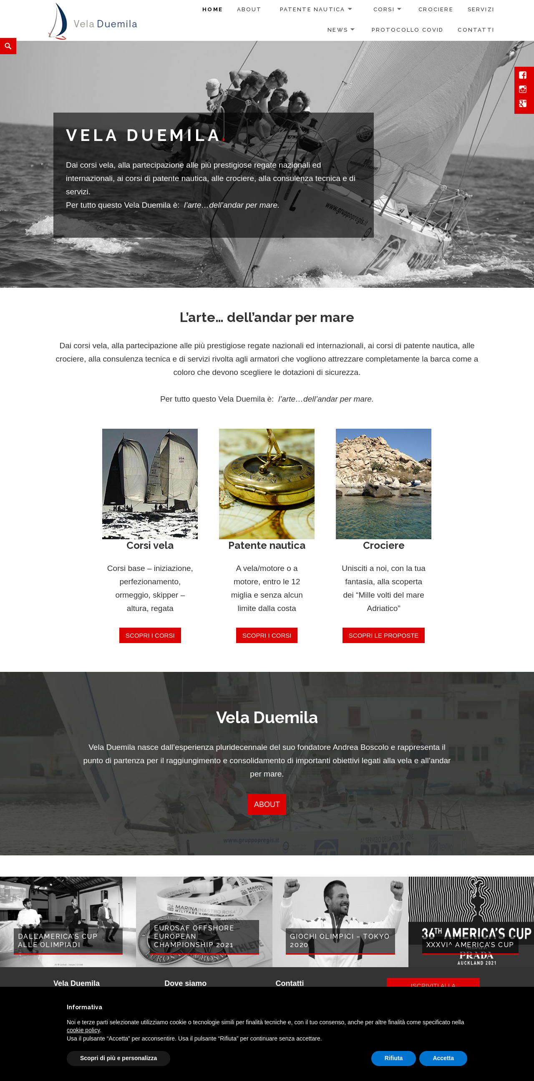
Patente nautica (312, 9)
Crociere (435, 9)
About (249, 9)
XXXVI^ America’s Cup (470, 945)
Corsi (384, 9)
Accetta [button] (443, 1058)
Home (212, 9)
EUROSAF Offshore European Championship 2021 (194, 936)
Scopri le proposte (384, 635)
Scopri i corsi (150, 635)
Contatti (476, 30)
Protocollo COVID (407, 30)
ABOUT (267, 804)
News (337, 30)
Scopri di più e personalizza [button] (118, 1058)
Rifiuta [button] (394, 1058)
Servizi (481, 9)
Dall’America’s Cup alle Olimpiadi (58, 941)
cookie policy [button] (83, 1030)
